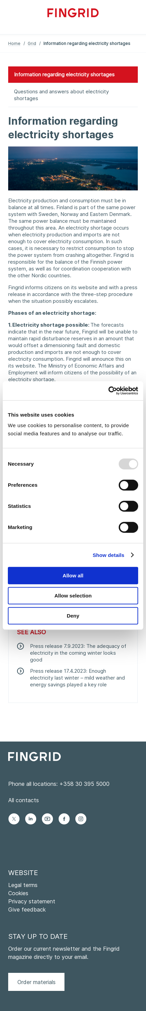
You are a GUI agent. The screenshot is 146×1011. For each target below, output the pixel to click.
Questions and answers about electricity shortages (61, 95)
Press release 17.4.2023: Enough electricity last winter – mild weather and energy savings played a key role (77, 678)
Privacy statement (31, 901)
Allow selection (72, 595)
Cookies (18, 893)
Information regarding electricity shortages (64, 74)
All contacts (23, 800)
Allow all (73, 575)
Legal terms (23, 885)
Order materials (36, 982)
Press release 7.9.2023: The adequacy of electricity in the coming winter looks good (78, 653)
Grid (32, 43)
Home (14, 43)
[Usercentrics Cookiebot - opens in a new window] (108, 390)
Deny (73, 616)
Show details (109, 555)
